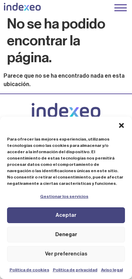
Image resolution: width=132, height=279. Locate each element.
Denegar (66, 234)
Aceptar (66, 215)
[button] (121, 125)
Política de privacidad (75, 270)
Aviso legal (112, 270)
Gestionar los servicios (64, 196)
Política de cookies (29, 270)
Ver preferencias (66, 254)
